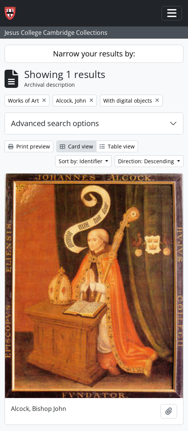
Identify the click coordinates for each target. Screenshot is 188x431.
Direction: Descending (147, 161)
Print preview (29, 146)
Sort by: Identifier (81, 161)
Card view (76, 146)
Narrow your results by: (94, 53)
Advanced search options (55, 123)
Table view (117, 146)
